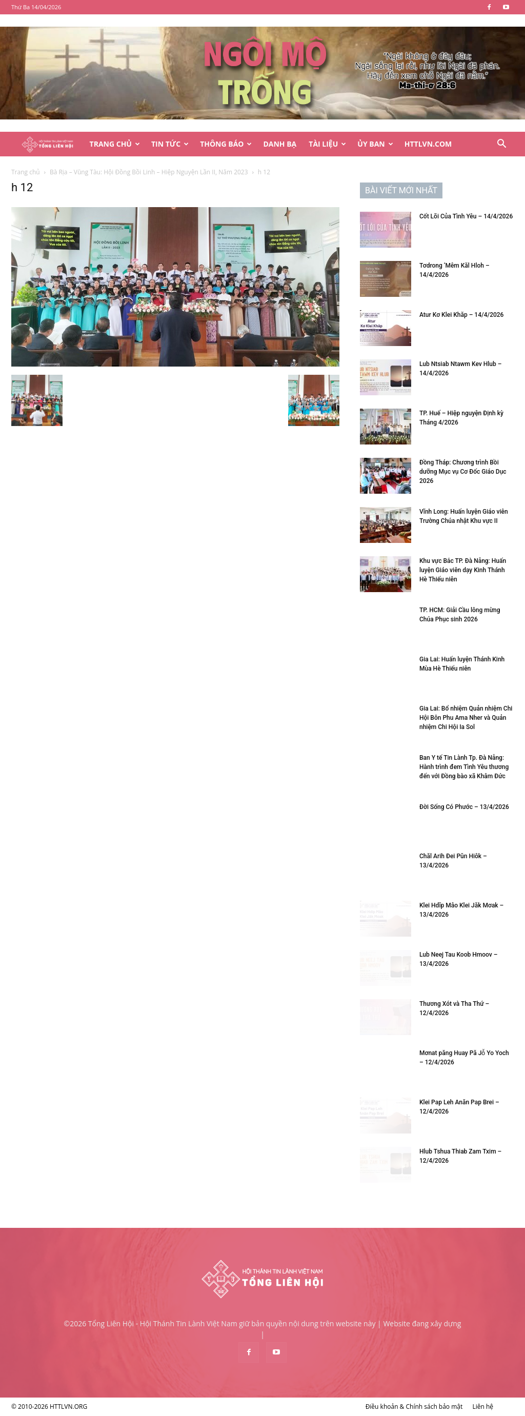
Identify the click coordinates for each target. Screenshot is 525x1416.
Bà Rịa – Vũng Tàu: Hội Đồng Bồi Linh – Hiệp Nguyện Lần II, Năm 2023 (149, 172)
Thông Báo (226, 144)
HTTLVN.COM (428, 144)
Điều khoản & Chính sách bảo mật (414, 1406)
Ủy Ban (375, 144)
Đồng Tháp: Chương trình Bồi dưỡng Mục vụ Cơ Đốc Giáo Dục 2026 (463, 471)
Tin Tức (170, 144)
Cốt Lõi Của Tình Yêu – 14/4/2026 (466, 216)
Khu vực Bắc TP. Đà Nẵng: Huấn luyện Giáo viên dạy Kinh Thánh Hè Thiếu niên (462, 570)
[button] (501, 145)
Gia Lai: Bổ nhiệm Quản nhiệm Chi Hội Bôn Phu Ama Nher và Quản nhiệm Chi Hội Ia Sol (465, 718)
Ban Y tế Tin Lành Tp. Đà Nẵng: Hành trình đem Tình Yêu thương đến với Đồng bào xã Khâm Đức (464, 767)
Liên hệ (482, 1406)
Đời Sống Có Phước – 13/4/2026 (464, 807)
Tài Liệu (327, 144)
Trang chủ (25, 172)
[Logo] (47, 144)
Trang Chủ (115, 144)
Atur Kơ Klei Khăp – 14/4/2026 (461, 314)
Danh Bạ (279, 144)
